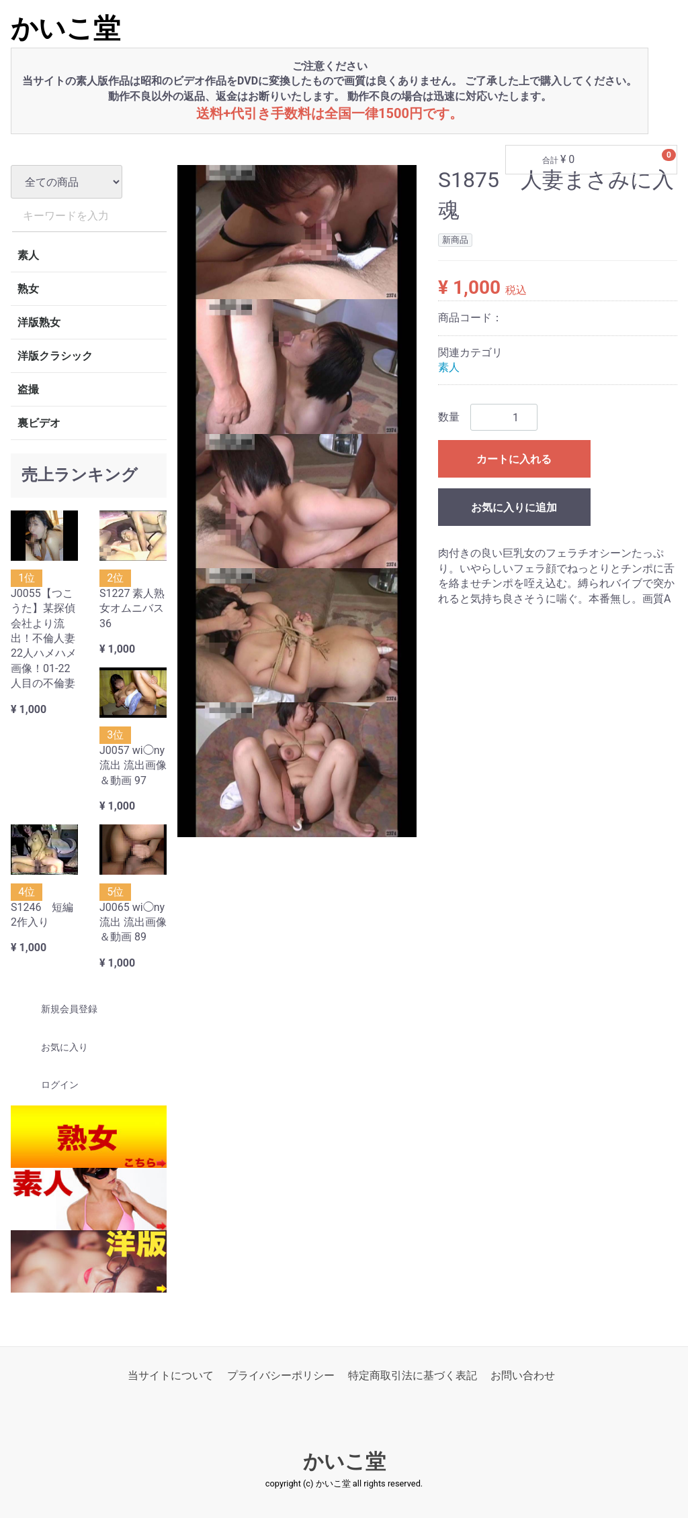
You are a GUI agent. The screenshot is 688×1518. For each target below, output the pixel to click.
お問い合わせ (522, 1375)
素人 (28, 255)
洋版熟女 (38, 322)
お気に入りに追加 (514, 508)
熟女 (28, 288)
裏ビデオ (38, 423)
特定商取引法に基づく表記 (412, 1375)
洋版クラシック (55, 355)
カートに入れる (514, 459)
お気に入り (52, 1047)
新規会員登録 (57, 1009)
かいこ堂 (65, 28)
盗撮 (28, 389)
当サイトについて (171, 1375)
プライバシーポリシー (281, 1375)
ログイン (48, 1085)
